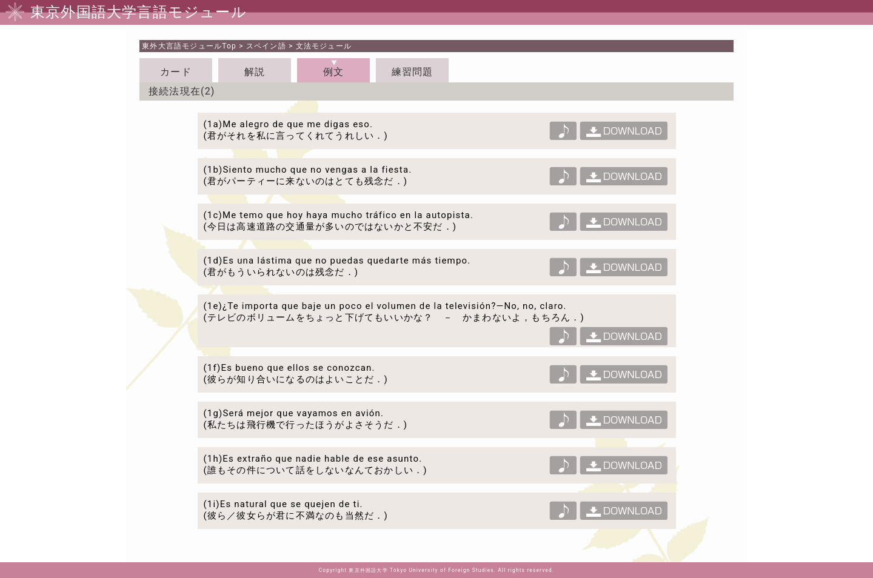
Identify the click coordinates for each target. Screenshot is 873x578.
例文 (333, 72)
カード (176, 72)
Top (189, 46)
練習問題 (412, 72)
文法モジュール (324, 46)
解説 (254, 72)
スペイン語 (266, 46)
